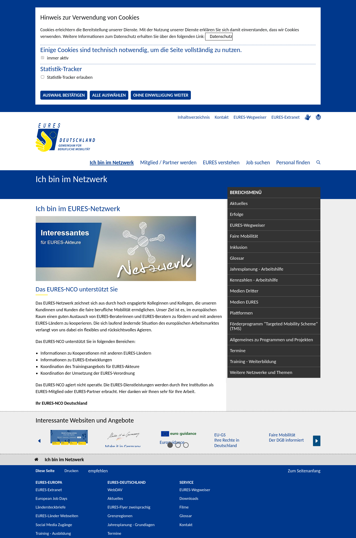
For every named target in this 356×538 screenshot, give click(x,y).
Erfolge (236, 214)
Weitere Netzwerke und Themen (261, 372)
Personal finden (293, 162)
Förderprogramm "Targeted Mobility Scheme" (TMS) (274, 326)
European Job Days (51, 498)
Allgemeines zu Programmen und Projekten (271, 339)
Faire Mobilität (244, 236)
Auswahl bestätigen (64, 95)
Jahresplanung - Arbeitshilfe (256, 269)
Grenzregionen (120, 515)
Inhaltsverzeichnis (194, 117)
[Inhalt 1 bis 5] (170, 445)
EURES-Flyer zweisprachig (129, 507)
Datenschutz (221, 36)
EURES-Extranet (285, 117)
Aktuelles (239, 203)
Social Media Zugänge (54, 524)
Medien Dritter (244, 291)
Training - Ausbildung (53, 533)
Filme (184, 507)
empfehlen (98, 471)
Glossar (237, 258)
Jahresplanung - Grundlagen (131, 524)
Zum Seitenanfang (304, 471)
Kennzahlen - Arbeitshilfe (254, 280)
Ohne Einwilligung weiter (160, 95)
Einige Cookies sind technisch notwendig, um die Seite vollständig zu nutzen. (141, 50)
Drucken (71, 470)
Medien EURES (244, 302)
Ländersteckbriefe (51, 507)
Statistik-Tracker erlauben (69, 77)
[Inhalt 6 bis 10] (178, 445)
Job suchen (258, 162)
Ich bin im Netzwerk (112, 162)
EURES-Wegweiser (250, 117)
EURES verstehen (221, 162)
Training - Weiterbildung (253, 361)
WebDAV (115, 489)
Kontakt (221, 117)
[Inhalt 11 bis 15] (186, 445)
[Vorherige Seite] (39, 440)
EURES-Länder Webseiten (57, 515)
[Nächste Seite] (316, 440)
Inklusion (238, 247)
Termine (237, 350)
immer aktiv (57, 58)
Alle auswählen (109, 95)
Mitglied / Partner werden (168, 162)
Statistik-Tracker (61, 69)
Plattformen (241, 313)
